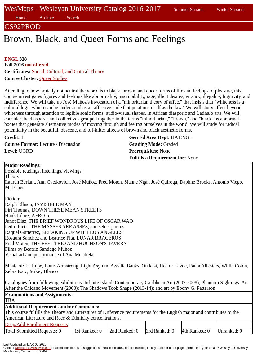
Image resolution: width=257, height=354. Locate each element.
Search (73, 17)
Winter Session (230, 9)
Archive (46, 17)
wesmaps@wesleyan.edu (33, 348)
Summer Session (188, 9)
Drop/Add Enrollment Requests (36, 324)
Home (21, 17)
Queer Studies (53, 78)
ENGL (11, 59)
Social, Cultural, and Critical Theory (68, 71)
